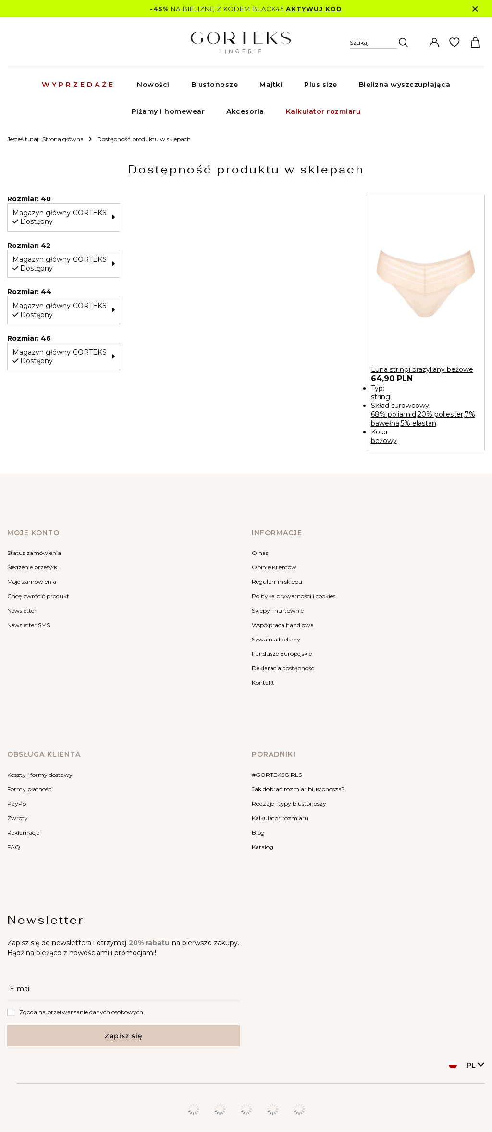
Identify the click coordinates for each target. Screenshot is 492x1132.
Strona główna (63, 139)
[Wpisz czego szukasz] (390, 62)
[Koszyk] (475, 42)
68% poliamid (393, 414)
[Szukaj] (379, 42)
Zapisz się (124, 1036)
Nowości (153, 84)
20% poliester (440, 414)
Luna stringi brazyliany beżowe (422, 369)
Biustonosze (214, 84)
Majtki (271, 84)
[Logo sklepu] (240, 42)
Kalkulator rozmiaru (323, 111)
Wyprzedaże (78, 84)
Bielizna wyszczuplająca (405, 84)
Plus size (320, 84)
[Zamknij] (475, 8)
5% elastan (418, 423)
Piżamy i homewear (168, 111)
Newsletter (45, 919)
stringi (381, 397)
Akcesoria (245, 111)
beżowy (384, 440)
